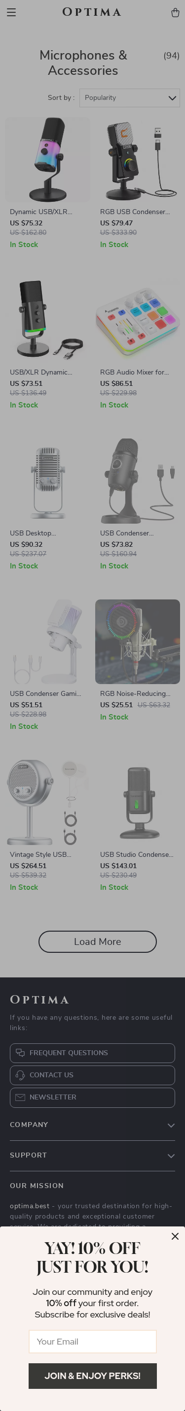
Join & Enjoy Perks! (92, 1375)
